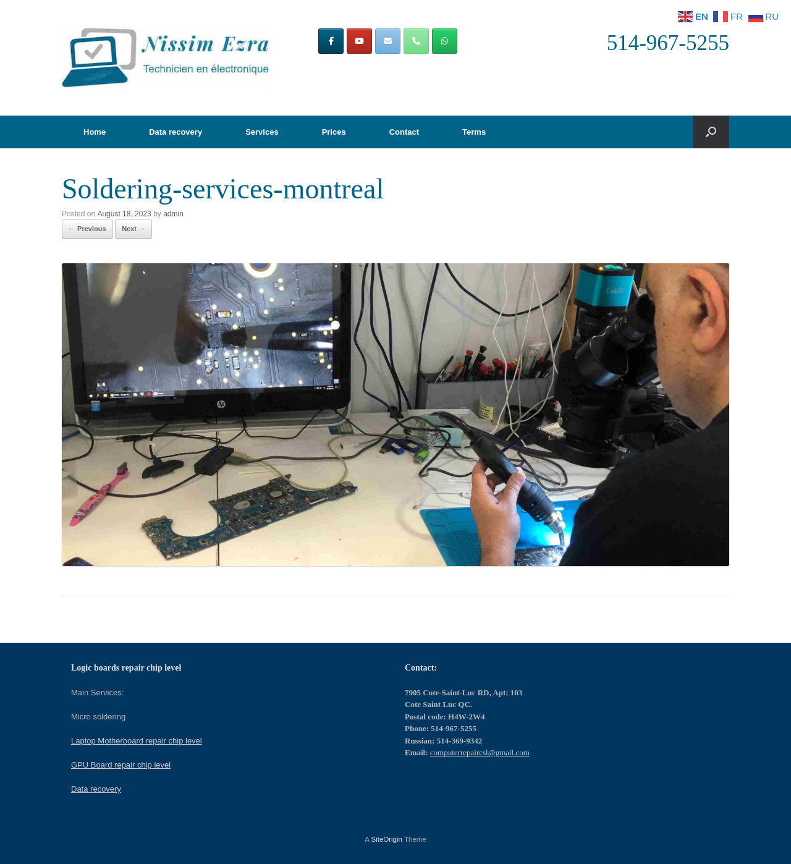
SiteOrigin (386, 839)
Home (94, 132)
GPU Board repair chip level (121, 764)
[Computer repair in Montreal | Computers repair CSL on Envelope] (387, 41)
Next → (133, 228)
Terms (474, 132)
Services (262, 132)
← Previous (87, 228)
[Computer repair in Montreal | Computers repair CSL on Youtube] (359, 41)
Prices (334, 132)
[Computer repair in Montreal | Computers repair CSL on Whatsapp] (444, 41)
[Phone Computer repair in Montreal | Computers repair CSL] (416, 41)
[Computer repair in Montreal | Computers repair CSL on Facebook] (331, 41)
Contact (404, 132)
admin (173, 214)
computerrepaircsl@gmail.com (480, 752)
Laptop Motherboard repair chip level (136, 740)
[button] (711, 132)
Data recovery (175, 132)
